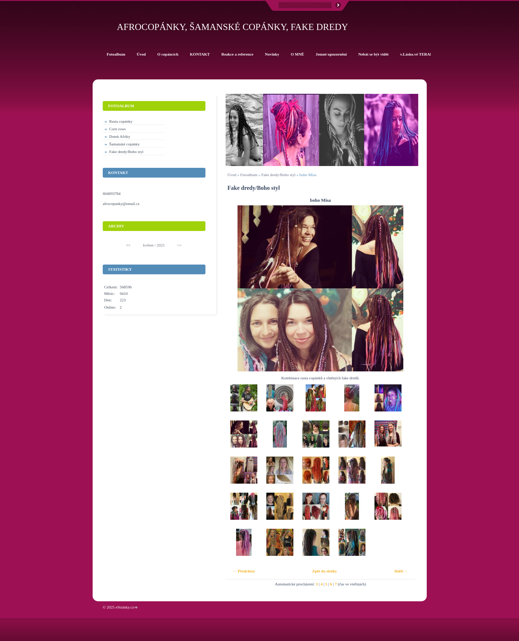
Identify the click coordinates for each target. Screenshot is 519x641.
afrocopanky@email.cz (121, 203)
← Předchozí (244, 571)
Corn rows (117, 129)
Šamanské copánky (124, 144)
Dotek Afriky (119, 136)
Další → (401, 571)
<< (128, 245)
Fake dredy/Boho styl (278, 175)
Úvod (231, 175)
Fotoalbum (248, 175)
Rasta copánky (120, 121)
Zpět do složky (324, 571)
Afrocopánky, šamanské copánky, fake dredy (232, 27)
